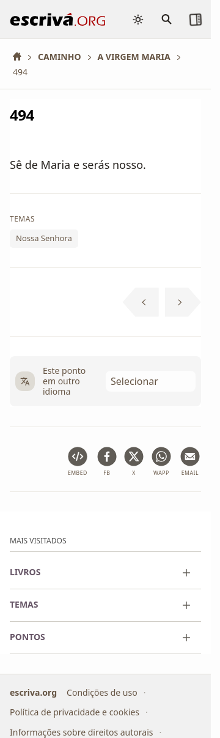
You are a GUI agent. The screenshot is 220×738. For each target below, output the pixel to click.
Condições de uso (102, 692)
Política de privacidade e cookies (74, 712)
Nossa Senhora (44, 238)
